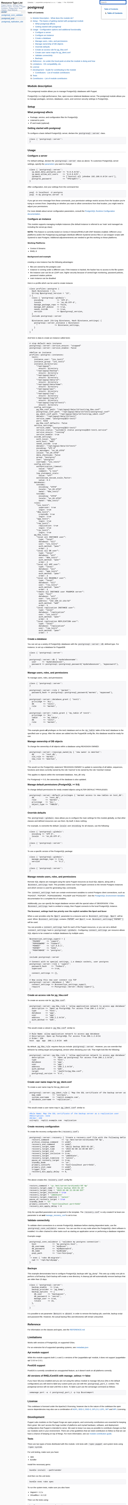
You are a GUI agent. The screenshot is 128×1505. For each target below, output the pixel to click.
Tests (35, 75)
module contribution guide (101, 1431)
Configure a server (43, 32)
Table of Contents (115, 13)
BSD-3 (88, 1406)
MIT (107, 1406)
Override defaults (42, 47)
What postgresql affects (45, 24)
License (36, 67)
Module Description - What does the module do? (53, 18)
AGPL (75, 1406)
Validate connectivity (44, 55)
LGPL (101, 1406)
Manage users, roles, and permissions (51, 41)
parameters (50, 164)
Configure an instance (44, 35)
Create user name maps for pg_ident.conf (52, 52)
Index (59, 2)
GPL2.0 (95, 1406)
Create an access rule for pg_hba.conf (51, 50)
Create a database (43, 38)
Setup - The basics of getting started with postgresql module (58, 21)
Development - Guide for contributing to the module (54, 70)
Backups (39, 58)
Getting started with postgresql (48, 27)
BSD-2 (81, 1406)
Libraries (30, 2)
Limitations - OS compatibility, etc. (47, 64)
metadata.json (82, 1345)
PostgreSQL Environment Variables (110, 895)
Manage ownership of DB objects (49, 44)
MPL (115, 1406)
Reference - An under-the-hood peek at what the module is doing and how (64, 61)
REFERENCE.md (77, 1327)
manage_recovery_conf (56, 1213)
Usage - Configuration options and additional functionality (57, 29)
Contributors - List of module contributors (52, 73)
